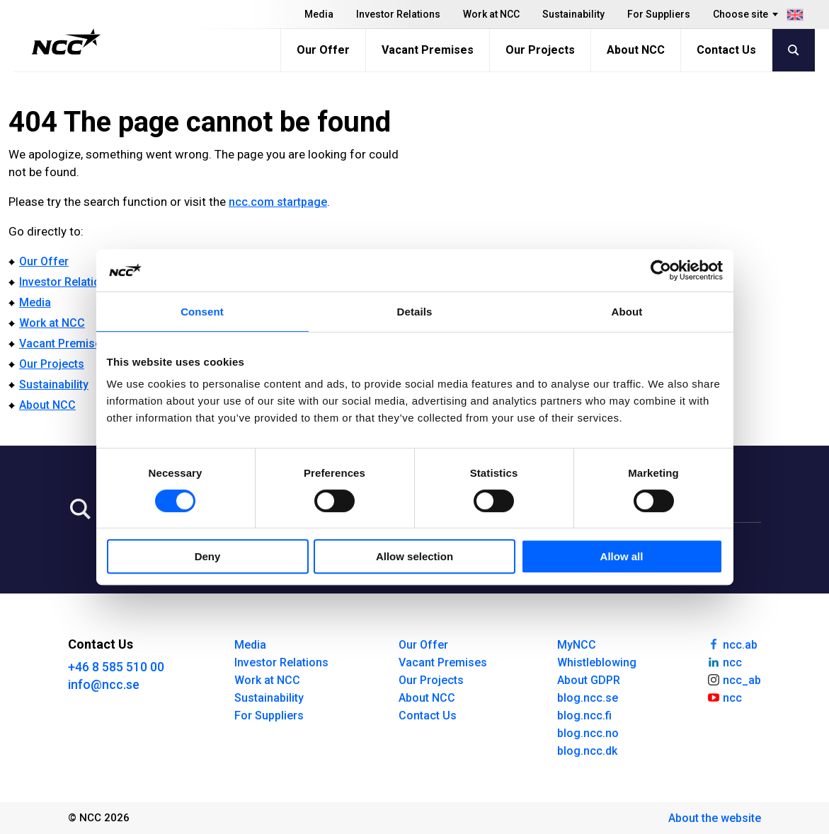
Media (318, 14)
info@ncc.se (103, 684)
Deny (208, 556)
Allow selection (414, 556)
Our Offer (323, 50)
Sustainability (573, 14)
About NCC (636, 50)
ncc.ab (732, 643)
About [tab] (627, 312)
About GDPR (588, 680)
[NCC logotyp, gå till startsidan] (66, 42)
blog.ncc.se (587, 698)
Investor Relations (398, 14)
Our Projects (540, 50)
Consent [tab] (202, 312)
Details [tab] (415, 312)
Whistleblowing (596, 662)
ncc (724, 661)
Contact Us (726, 50)
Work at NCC (491, 14)
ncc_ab (734, 679)
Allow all (622, 556)
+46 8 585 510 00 (116, 666)
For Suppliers (658, 14)
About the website (714, 818)
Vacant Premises (428, 50)
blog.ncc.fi (584, 715)
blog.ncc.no (588, 733)
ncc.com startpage (278, 202)
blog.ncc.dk (587, 751)
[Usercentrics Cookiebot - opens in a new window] (661, 270)
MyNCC (576, 644)
